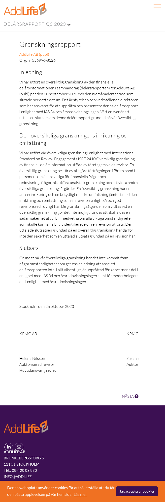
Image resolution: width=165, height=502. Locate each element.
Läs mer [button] (80, 494)
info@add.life (18, 476)
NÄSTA (130, 396)
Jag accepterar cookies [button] (137, 491)
